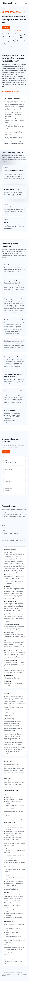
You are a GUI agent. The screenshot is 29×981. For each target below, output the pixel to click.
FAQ (3, 527)
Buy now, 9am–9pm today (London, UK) (12, 30)
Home (3, 525)
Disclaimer (5, 533)
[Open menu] (26, 3)
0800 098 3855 (13, 422)
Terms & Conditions (14, 533)
